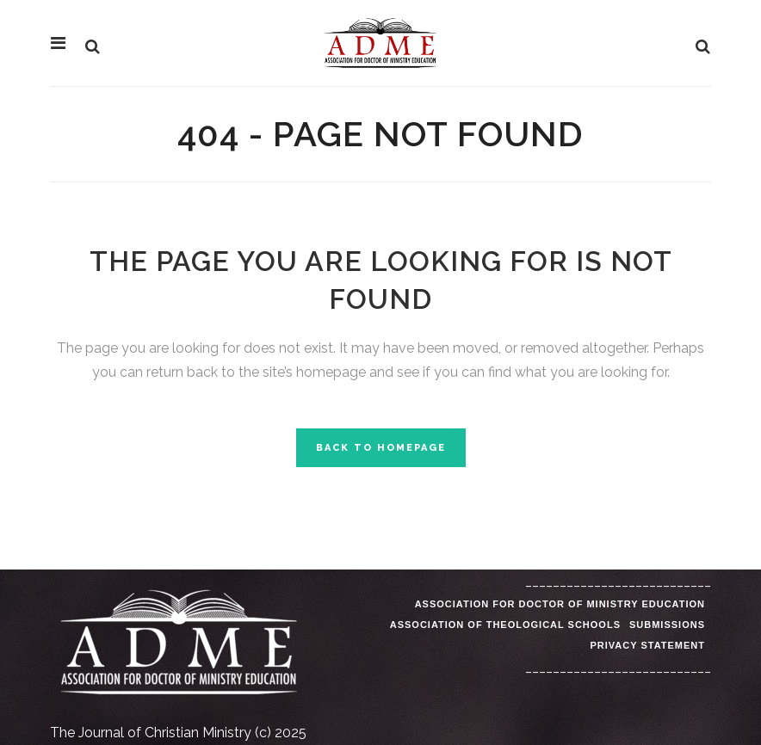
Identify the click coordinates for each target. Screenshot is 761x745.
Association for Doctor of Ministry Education (560, 604)
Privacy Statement (647, 645)
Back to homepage (381, 447)
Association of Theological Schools (505, 624)
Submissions (667, 624)
